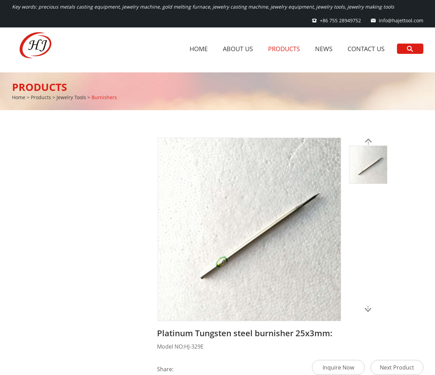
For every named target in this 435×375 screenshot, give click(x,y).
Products (284, 49)
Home (199, 49)
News (324, 49)
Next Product (397, 367)
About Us (238, 49)
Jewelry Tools (71, 97)
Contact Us (366, 49)
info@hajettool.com (401, 20)
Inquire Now (338, 367)
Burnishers (104, 97)
